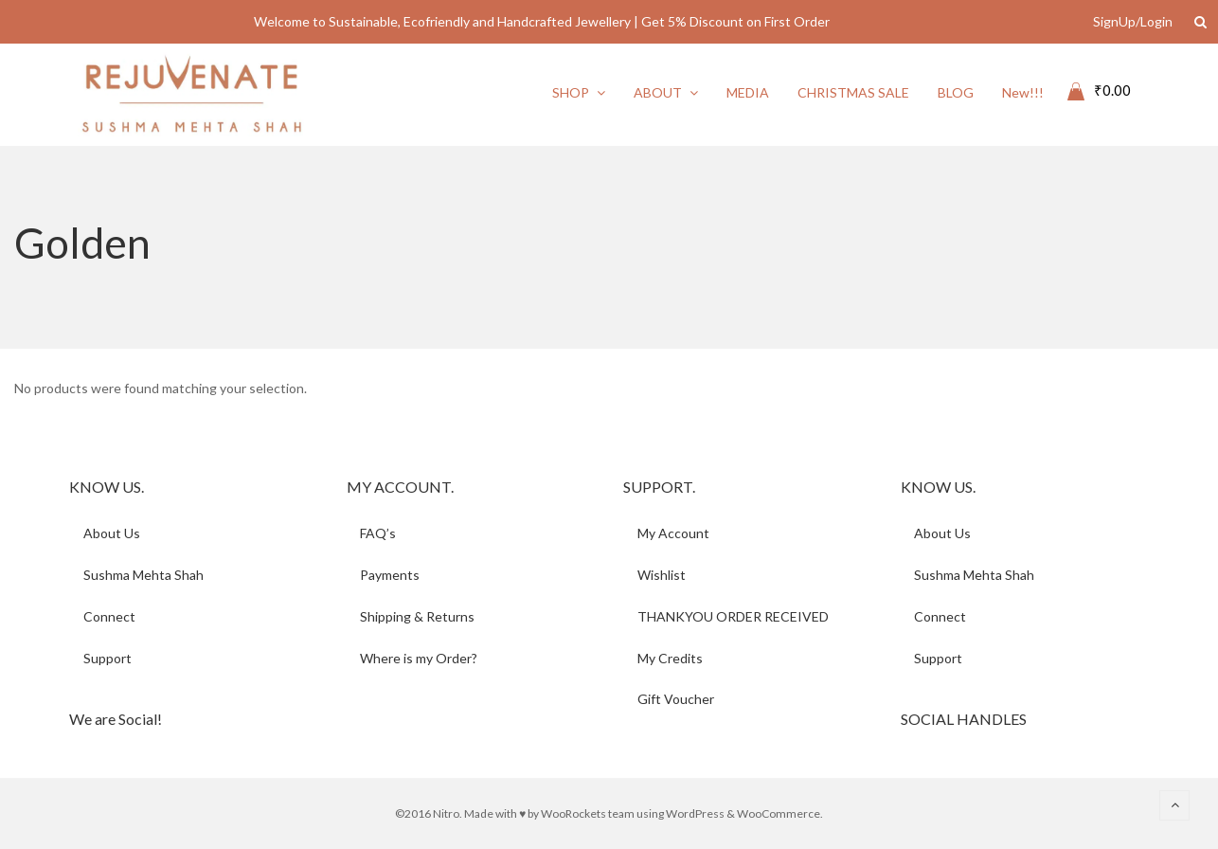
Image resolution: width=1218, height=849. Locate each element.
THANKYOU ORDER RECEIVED (733, 616)
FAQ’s (379, 533)
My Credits (670, 658)
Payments (391, 575)
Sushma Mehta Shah (143, 575)
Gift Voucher (675, 700)
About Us (111, 533)
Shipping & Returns (418, 616)
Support (107, 658)
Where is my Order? (419, 658)
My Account (673, 533)
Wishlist (661, 575)
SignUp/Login (1133, 21)
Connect (109, 616)
